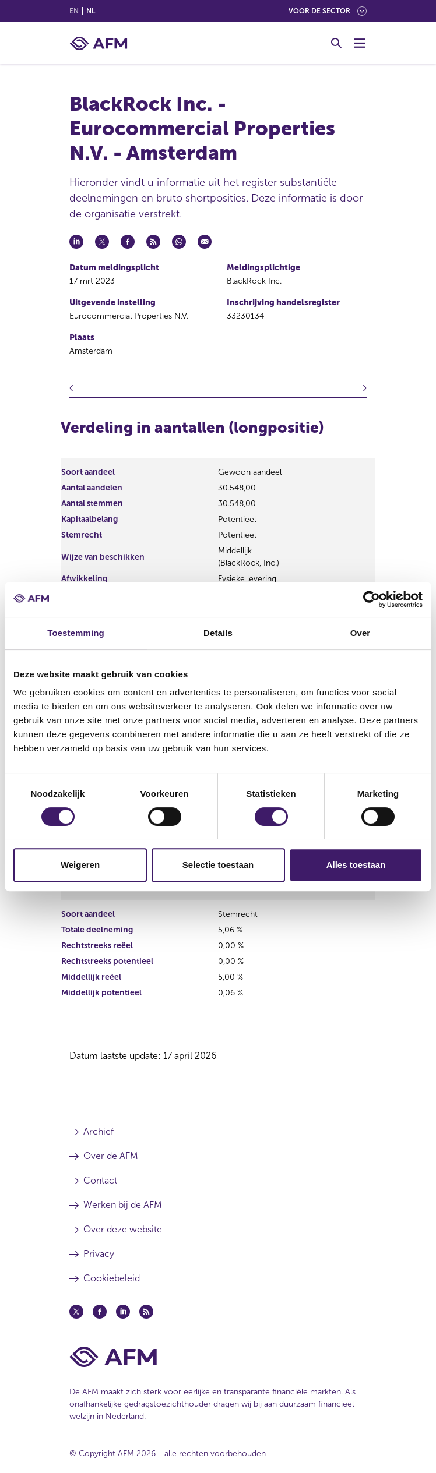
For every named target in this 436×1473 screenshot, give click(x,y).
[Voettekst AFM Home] (218, 1357)
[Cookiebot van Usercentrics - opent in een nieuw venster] (372, 599)
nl (90, 11)
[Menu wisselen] (360, 43)
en (74, 11)
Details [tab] (218, 633)
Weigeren (80, 865)
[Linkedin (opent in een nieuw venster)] (123, 1312)
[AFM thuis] (98, 43)
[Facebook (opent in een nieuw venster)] (100, 1312)
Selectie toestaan (218, 865)
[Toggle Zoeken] (336, 43)
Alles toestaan (356, 865)
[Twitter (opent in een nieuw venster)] (76, 1312)
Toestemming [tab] (75, 633)
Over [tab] (360, 633)
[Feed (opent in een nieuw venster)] (146, 1312)
